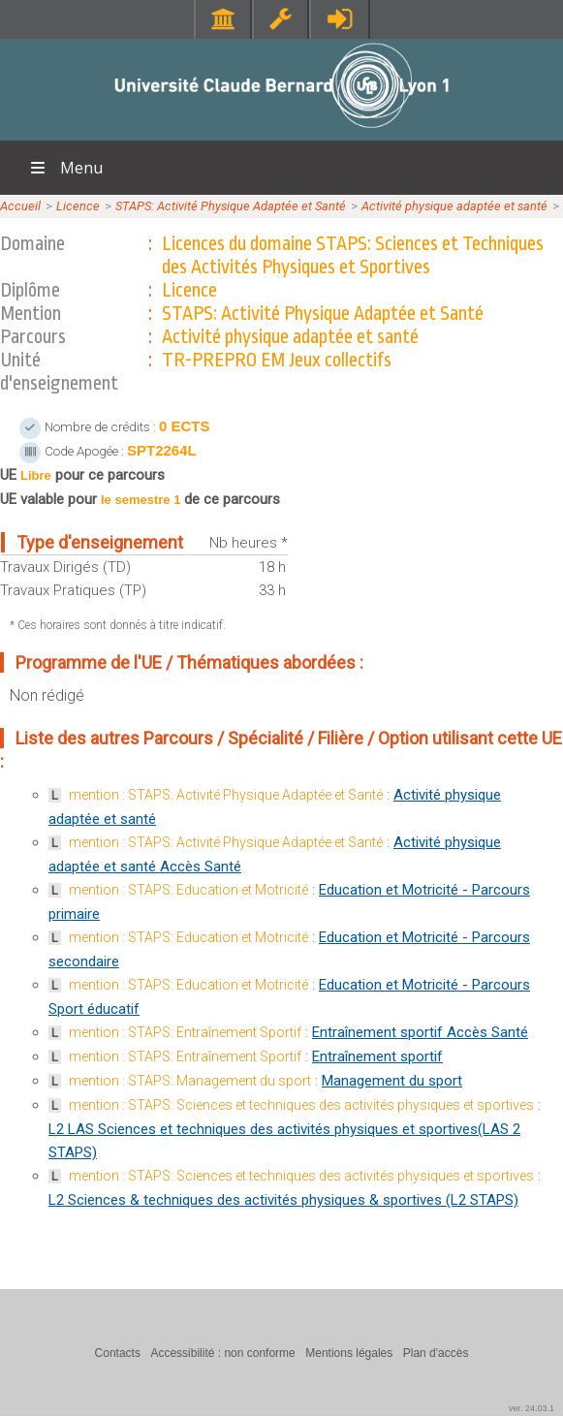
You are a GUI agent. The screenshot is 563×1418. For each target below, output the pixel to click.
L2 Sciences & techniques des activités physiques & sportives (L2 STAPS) (283, 1200)
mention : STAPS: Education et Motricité (188, 890)
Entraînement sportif (377, 1056)
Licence (78, 206)
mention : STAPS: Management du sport (190, 1080)
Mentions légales (348, 1353)
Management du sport (392, 1080)
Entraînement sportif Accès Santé (420, 1032)
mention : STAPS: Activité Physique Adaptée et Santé (226, 795)
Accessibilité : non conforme (222, 1353)
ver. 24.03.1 (531, 1408)
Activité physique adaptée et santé (454, 206)
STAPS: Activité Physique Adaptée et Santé (230, 206)
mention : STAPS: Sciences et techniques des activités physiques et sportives (301, 1105)
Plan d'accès (436, 1353)
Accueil (20, 206)
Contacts (118, 1353)
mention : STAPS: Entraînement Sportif (185, 1032)
